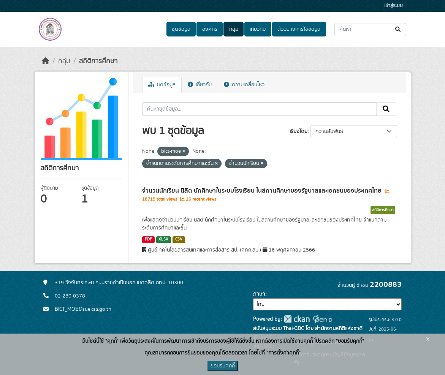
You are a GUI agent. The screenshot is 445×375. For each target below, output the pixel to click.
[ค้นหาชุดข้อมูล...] (370, 29)
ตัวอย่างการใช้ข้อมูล (298, 29)
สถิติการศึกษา (98, 61)
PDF (148, 239)
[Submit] (398, 29)
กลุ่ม (233, 29)
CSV (178, 239)
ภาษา (259, 294)
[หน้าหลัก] (45, 61)
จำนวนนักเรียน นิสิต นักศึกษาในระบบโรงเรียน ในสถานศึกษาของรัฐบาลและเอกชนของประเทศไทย (262, 191)
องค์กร (209, 29)
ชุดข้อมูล (181, 29)
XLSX (163, 239)
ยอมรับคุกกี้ (223, 366)
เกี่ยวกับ (258, 29)
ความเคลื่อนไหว (244, 85)
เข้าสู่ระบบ (393, 5)
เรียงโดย (298, 131)
